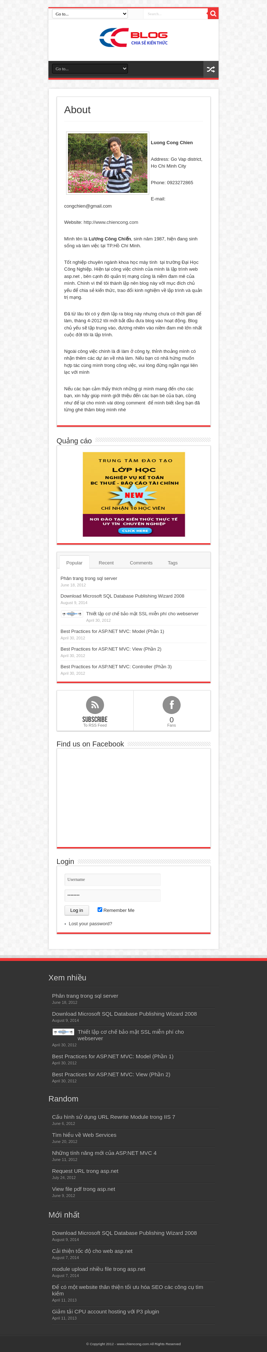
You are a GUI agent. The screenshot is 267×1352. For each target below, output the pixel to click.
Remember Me (116, 910)
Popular (74, 563)
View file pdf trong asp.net (83, 1189)
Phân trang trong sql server (89, 578)
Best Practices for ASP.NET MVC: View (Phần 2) (111, 649)
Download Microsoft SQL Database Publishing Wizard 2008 (123, 596)
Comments (141, 563)
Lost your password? (90, 923)
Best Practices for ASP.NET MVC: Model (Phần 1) (112, 631)
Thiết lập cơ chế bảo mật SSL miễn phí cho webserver (142, 613)
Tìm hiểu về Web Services (84, 1135)
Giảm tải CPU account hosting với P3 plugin (105, 1311)
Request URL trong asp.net (85, 1171)
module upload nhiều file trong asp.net (98, 1269)
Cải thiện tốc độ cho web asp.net (92, 1251)
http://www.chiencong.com (110, 222)
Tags (172, 563)
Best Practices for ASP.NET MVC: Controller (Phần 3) (116, 666)
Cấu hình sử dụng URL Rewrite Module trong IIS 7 (113, 1117)
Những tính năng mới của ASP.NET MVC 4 (104, 1153)
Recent (106, 563)
